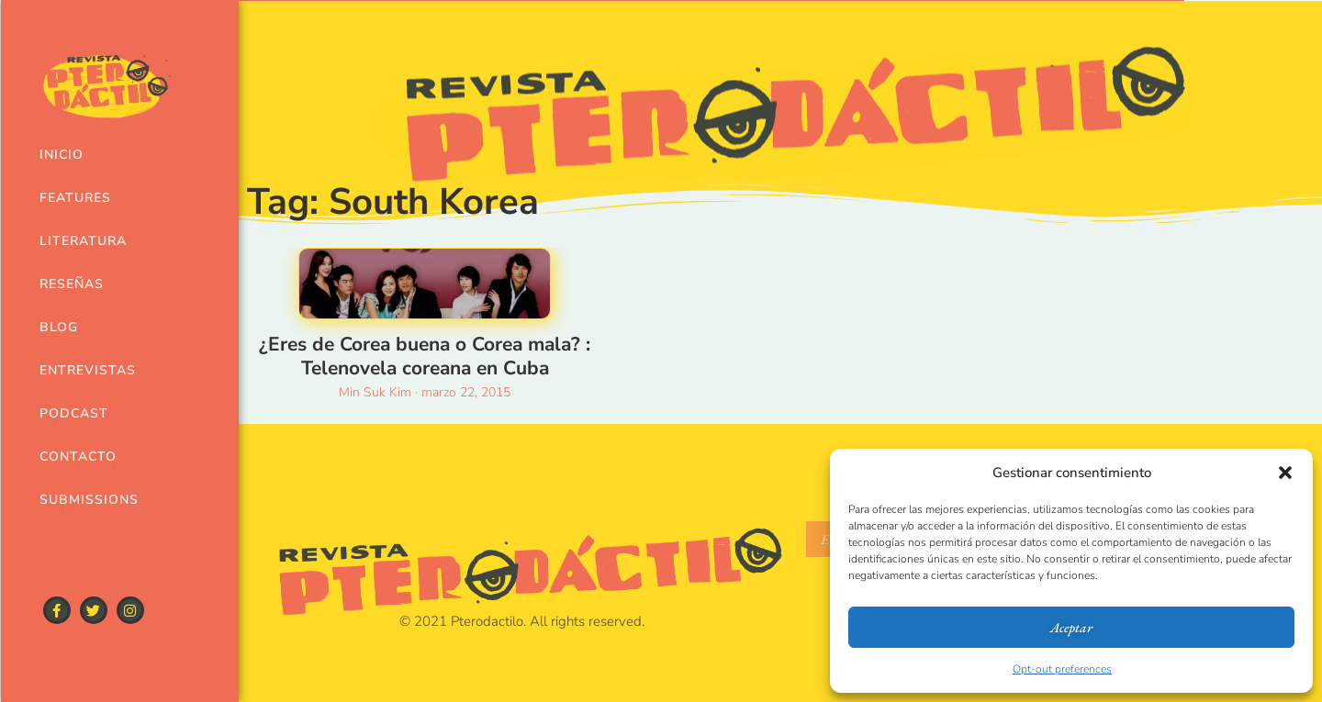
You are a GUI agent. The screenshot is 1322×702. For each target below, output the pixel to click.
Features (75, 197)
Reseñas (71, 284)
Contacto (78, 456)
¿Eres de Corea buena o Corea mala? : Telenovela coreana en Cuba (424, 355)
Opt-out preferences (1062, 669)
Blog (58, 327)
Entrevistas (85, 370)
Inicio (61, 154)
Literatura (83, 241)
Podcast (73, 413)
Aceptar (1071, 627)
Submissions (85, 499)
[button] (1285, 472)
